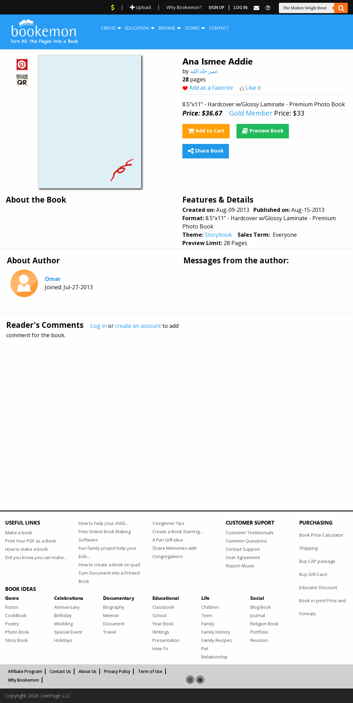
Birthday (63, 615)
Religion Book (264, 624)
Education (137, 28)
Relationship (214, 657)
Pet (204, 648)
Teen (206, 615)
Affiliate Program (25, 671)
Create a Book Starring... (177, 531)
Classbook (163, 607)
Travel (109, 632)
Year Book (163, 624)
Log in (98, 326)
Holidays (63, 640)
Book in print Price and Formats (322, 607)
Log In (241, 7)
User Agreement (243, 557)
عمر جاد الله (204, 71)
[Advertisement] (176, 409)
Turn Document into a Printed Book (109, 577)
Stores (192, 28)
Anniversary (67, 607)
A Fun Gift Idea (167, 540)
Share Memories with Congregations (174, 552)
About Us (88, 671)
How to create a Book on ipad (109, 565)
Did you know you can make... (36, 557)
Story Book (16, 640)
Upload (140, 7)
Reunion (259, 640)
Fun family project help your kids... (108, 552)
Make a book (18, 532)
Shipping (308, 548)
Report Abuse (240, 566)
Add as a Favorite (211, 87)
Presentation (166, 640)
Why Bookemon (23, 680)
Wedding (63, 624)
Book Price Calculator (321, 535)
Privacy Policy (117, 671)
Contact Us (60, 671)
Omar (53, 279)
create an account (138, 326)
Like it (253, 87)
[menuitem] (108, 28)
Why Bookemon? (184, 7)
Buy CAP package (317, 561)
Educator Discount (318, 587)
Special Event (68, 632)
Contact (219, 28)
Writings (160, 632)
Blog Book (260, 607)
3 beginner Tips (168, 523)
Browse (167, 28)
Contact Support (243, 549)
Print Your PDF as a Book (30, 541)
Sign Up (216, 7)
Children (210, 607)
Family (207, 624)
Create (108, 28)
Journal (257, 615)
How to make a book (26, 549)
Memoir (111, 615)
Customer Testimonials (250, 532)
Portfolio (259, 632)
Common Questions (246, 541)
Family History (215, 632)
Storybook (218, 234)
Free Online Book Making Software (105, 535)
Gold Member (250, 113)
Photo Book (17, 632)
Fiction (11, 607)
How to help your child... (103, 523)
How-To (160, 648)
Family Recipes (216, 640)
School (159, 615)
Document (113, 624)
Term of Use (150, 671)
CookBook (16, 615)
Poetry (12, 624)
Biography (113, 607)
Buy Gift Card (313, 574)
